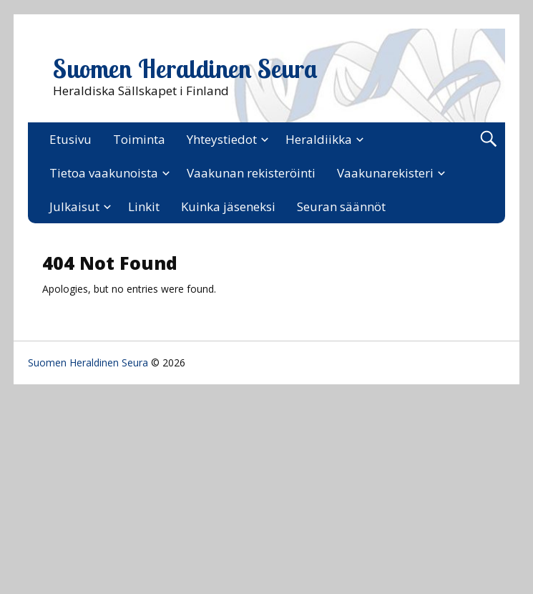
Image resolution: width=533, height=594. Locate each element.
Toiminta (139, 139)
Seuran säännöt (341, 206)
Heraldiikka (318, 139)
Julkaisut (74, 206)
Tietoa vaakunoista (103, 173)
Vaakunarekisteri (385, 173)
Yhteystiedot (222, 139)
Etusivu (70, 139)
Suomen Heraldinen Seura (185, 68)
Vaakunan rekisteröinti (251, 173)
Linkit (144, 206)
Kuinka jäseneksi (228, 206)
